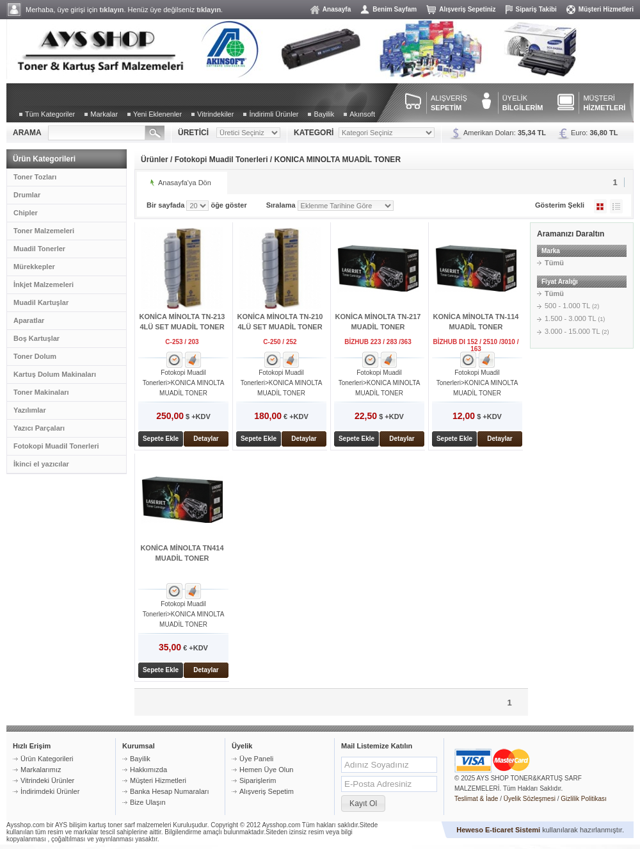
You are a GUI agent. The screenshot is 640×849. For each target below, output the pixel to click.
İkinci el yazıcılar (41, 464)
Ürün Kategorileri (47, 758)
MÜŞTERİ (604, 102)
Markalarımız (40, 769)
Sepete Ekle (161, 438)
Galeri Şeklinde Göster (600, 206)
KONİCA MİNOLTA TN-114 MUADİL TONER (476, 322)
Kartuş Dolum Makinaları (54, 374)
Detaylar (205, 438)
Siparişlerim (257, 780)
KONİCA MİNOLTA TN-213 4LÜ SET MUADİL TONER (182, 322)
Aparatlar (28, 320)
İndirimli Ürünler (273, 114)
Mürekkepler (34, 266)
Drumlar (26, 195)
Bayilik (324, 114)
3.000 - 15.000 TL (577, 331)
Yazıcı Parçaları (39, 428)
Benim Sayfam (394, 9)
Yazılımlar (29, 410)
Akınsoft (362, 114)
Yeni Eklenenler (157, 114)
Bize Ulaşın (148, 802)
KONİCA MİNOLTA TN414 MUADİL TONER (181, 553)
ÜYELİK (522, 102)
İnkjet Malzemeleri (43, 284)
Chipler (25, 213)
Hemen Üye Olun (266, 769)
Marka (550, 250)
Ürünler (154, 159)
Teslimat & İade (476, 798)
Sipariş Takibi (536, 9)
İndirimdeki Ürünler (49, 791)
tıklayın (112, 9)
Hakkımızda (148, 769)
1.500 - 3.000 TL (575, 318)
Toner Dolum (34, 356)
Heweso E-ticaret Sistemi (498, 830)
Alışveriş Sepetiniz (467, 9)
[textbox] (96, 133)
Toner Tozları (34, 177)
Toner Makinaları (41, 392)
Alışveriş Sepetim (266, 791)
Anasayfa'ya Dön (184, 182)
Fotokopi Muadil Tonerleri (56, 446)
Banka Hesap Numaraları (169, 791)
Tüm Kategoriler (50, 114)
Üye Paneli (256, 758)
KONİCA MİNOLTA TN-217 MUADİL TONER (378, 322)
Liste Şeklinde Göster (616, 206)
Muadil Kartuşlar (40, 302)
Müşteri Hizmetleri (606, 9)
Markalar (104, 114)
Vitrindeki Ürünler (47, 780)
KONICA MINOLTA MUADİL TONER (338, 159)
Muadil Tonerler (39, 248)
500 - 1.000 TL (572, 305)
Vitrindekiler (215, 114)
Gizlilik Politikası (584, 798)
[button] (363, 803)
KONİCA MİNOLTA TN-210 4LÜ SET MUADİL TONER (280, 322)
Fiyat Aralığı (559, 281)
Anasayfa (337, 9)
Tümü (554, 263)
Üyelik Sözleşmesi (530, 798)
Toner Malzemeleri (43, 231)
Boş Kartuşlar (36, 338)
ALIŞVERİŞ (449, 102)
